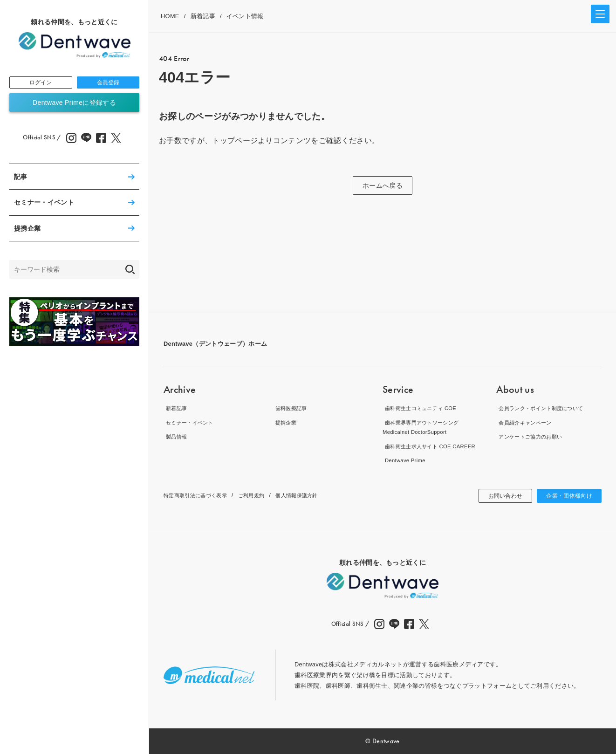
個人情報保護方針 (316, 495)
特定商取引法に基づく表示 (201, 495)
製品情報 (176, 436)
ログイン (40, 83)
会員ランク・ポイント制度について (545, 407)
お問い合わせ (495, 496)
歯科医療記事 (291, 407)
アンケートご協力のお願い (533, 436)
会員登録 (108, 83)
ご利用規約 (265, 495)
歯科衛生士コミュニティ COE (424, 407)
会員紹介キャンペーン (527, 422)
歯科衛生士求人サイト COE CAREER (435, 446)
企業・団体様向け (565, 496)
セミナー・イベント (44, 204)
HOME (170, 16)
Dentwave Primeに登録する (74, 104)
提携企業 (27, 230)
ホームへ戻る (383, 185)
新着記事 (203, 16)
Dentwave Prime (405, 460)
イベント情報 (245, 16)
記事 (20, 178)
